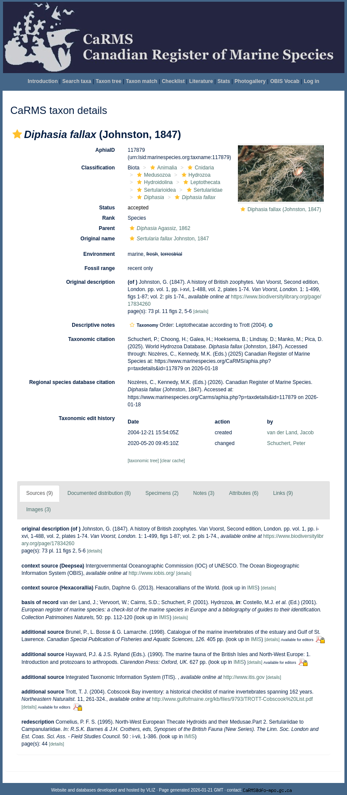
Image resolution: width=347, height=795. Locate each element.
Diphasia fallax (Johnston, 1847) (284, 209)
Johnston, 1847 (168, 239)
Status (107, 208)
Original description (90, 282)
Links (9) (283, 493)
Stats (223, 81)
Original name (97, 239)
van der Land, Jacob (290, 433)
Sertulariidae (203, 190)
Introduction (43, 81)
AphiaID (105, 150)
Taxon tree (109, 81)
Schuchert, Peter (286, 443)
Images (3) (38, 509)
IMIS (252, 588)
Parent (107, 228)
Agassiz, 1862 (159, 228)
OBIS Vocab (284, 81)
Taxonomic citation (91, 339)
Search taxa (76, 81)
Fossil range (100, 268)
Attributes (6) (244, 493)
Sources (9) (39, 493)
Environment (99, 254)
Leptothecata (200, 182)
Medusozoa (152, 175)
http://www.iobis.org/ (151, 573)
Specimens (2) (161, 493)
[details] (200, 311)
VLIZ (150, 790)
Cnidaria (200, 168)
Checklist (173, 81)
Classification (98, 168)
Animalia (162, 168)
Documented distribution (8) (99, 493)
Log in (311, 81)
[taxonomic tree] (143, 460)
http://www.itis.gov (244, 677)
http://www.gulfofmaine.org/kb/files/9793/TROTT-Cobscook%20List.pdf (232, 699)
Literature (201, 81)
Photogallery (250, 81)
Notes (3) (203, 493)
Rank (108, 218)
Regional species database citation (72, 382)
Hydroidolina (154, 182)
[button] (17, 134)
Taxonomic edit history (87, 418)
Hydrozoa (195, 175)
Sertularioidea (155, 190)
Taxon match (141, 81)
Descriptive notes (93, 325)
